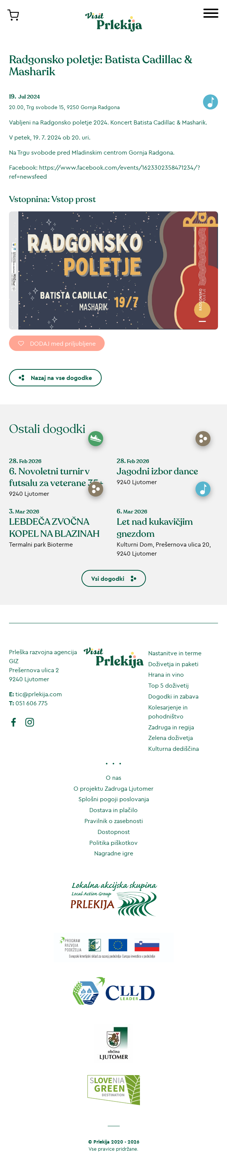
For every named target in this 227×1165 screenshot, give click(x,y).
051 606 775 (31, 703)
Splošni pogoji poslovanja (113, 799)
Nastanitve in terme (174, 653)
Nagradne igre (113, 853)
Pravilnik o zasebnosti (113, 821)
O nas (113, 777)
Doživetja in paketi (173, 664)
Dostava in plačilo (113, 810)
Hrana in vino (166, 674)
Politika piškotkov (113, 842)
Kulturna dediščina (173, 748)
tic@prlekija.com (38, 694)
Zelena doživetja (170, 737)
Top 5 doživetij (168, 685)
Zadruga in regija (171, 727)
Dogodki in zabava (173, 696)
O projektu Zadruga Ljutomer (113, 788)
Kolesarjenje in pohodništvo (168, 711)
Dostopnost (114, 831)
